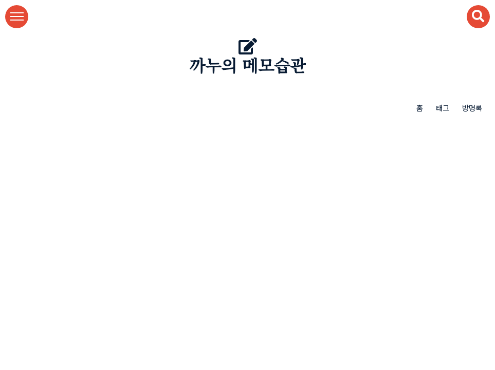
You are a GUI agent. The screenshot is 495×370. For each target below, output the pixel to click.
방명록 (472, 107)
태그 (442, 107)
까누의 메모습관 (247, 66)
